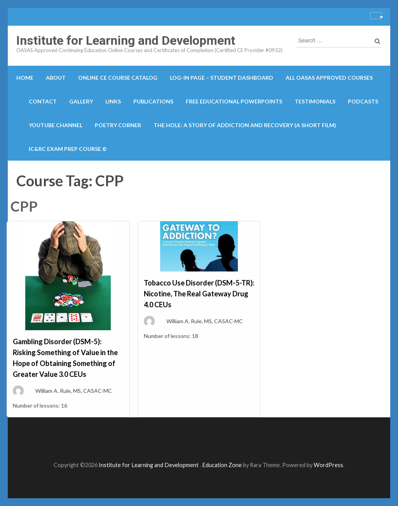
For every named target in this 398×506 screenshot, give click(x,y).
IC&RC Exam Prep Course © (68, 148)
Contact (43, 101)
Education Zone (222, 465)
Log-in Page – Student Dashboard (221, 77)
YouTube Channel (55, 125)
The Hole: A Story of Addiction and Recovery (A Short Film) (245, 125)
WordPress (328, 465)
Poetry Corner (118, 125)
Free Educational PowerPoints (234, 101)
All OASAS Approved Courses (329, 77)
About (56, 77)
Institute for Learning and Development (125, 40)
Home (24, 77)
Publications (153, 101)
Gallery (81, 101)
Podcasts (363, 101)
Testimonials (315, 101)
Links (113, 101)
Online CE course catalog (117, 77)
